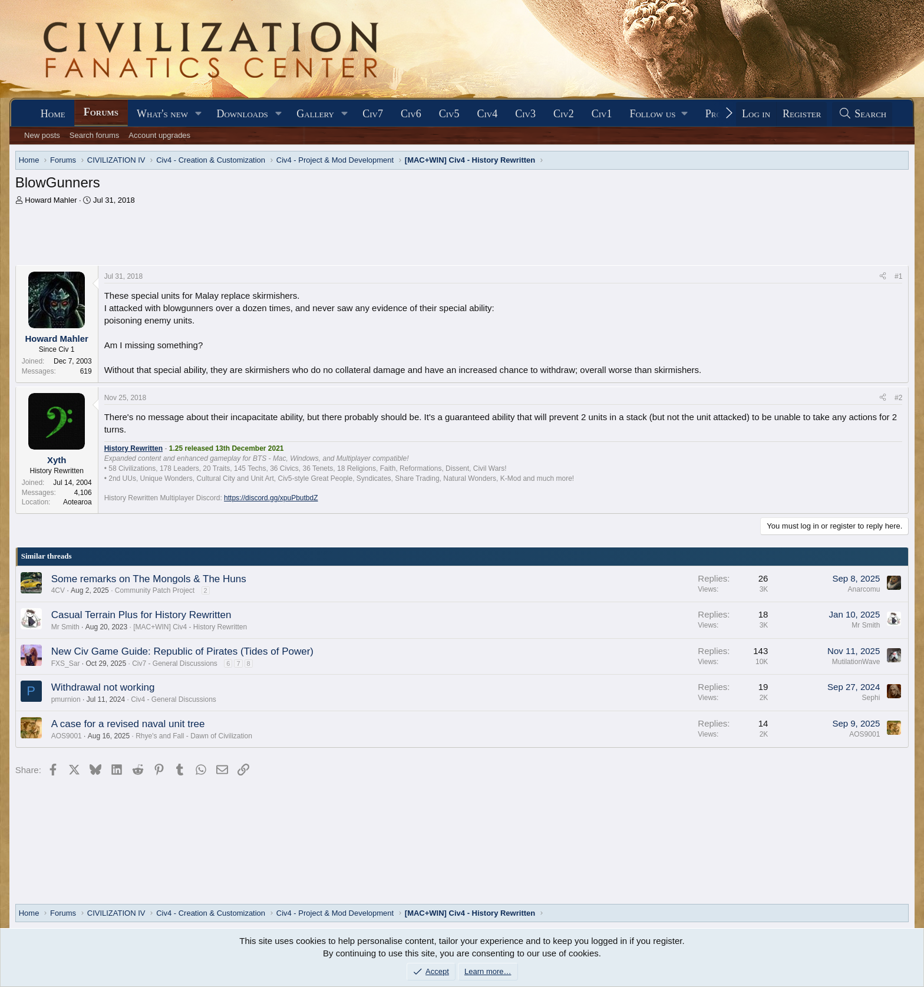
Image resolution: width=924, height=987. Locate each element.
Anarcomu (864, 589)
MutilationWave (856, 662)
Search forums (95, 135)
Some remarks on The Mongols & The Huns (148, 579)
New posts (42, 135)
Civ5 (449, 114)
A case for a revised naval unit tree (128, 723)
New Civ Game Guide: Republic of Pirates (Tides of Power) (182, 651)
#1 (898, 276)
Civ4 (487, 114)
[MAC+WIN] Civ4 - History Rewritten (190, 627)
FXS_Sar (65, 663)
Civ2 (563, 114)
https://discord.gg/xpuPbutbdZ (271, 498)
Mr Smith (65, 627)
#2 (898, 398)
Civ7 (372, 114)
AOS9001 (66, 736)
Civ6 (411, 114)
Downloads (242, 114)
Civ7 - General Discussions (174, 663)
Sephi (871, 698)
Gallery (315, 114)
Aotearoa (77, 502)
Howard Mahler (51, 200)
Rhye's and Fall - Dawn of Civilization (194, 736)
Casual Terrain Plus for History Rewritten (141, 614)
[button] (198, 114)
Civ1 (602, 114)
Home (53, 114)
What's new (162, 114)
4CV (58, 590)
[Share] (882, 276)
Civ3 (525, 114)
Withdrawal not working (103, 687)
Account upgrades (159, 135)
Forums (101, 112)
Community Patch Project (154, 590)
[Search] (862, 114)
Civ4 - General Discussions (173, 699)
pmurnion (66, 699)
